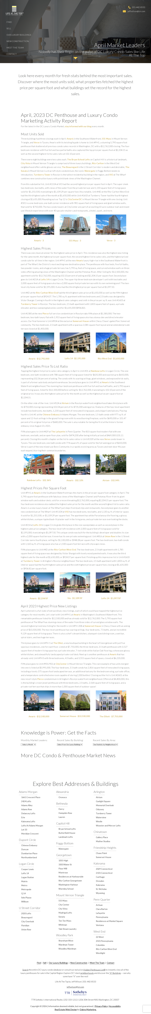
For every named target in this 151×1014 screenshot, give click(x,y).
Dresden (100, 881)
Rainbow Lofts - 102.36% (39, 480)
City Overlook (27, 921)
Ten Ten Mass (65, 921)
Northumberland (29, 857)
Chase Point (101, 853)
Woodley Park (64, 935)
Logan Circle (26, 863)
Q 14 (23, 893)
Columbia (100, 945)
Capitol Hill (62, 823)
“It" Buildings (115, 973)
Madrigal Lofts (65, 912)
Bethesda (62, 803)
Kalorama (99, 863)
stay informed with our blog (78, 126)
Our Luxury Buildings (18, 35)
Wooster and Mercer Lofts (108, 825)
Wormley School (66, 889)
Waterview (101, 817)
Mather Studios (103, 841)
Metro (24, 885)
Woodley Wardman (67, 948)
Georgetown (64, 855)
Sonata (62, 917)
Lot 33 (24, 829)
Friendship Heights (105, 847)
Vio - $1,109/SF (74, 598)
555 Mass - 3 (75, 240)
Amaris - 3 (39, 240)
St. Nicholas (101, 889)
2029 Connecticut (104, 869)
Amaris (70, 138)
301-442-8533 (138, 7)
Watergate (89, 171)
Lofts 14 (45, 279)
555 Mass (106, 138)
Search (25, 970)
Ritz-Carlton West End (47, 292)
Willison (25, 901)
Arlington (99, 791)
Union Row (110, 536)
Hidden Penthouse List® (94, 970)
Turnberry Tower (42, 174)
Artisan (99, 905)
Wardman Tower (66, 944)
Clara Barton (102, 909)
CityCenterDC (75, 199)
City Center (64, 904)
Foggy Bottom (64, 843)
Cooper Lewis (27, 869)
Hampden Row (65, 813)
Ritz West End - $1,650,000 (111, 358)
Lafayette (100, 913)
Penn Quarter (102, 899)
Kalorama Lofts (28, 821)
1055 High (63, 860)
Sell (8, 28)
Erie (23, 817)
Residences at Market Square (109, 921)
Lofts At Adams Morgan (32, 825)
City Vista (25, 163)
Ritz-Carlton (98, 163)
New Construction (17, 41)
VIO (111, 174)
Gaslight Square (103, 801)
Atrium (65, 403)
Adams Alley (26, 805)
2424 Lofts (26, 801)
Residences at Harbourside (71, 876)
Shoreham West (66, 940)
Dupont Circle (27, 840)
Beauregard (26, 917)
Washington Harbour (68, 884)
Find (9, 22)
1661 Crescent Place (30, 797)
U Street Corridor (30, 908)
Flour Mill (63, 868)
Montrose (63, 872)
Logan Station (27, 877)
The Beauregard (70, 167)
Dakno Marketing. (88, 1009)
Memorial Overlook (105, 805)
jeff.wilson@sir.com (136, 11)
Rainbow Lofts (98, 371)
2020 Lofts (26, 913)
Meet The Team (15, 47)
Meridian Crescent (30, 833)
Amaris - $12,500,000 (39, 716)
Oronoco (63, 797)
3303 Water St (65, 864)
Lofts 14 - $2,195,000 (75, 358)
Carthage (100, 877)
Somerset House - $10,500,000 (75, 716)
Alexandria (62, 791)
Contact (11, 54)
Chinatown (100, 831)
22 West (100, 937)
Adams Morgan (28, 791)
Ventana (100, 925)
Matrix (24, 881)
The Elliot (58, 643)
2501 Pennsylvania (104, 941)
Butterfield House (67, 833)
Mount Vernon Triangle (70, 895)
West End (99, 931)
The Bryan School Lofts (78, 159)
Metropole (26, 889)
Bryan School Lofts (67, 829)
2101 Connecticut (104, 873)
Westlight (100, 953)
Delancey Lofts (28, 813)
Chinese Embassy (51, 414)
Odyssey (100, 809)
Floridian (25, 925)
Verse (37, 142)
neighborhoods (87, 973)
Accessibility (115, 1006)
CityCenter (61, 664)
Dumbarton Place (29, 853)
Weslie (99, 821)
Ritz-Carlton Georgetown (70, 880)
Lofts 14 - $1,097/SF (111, 598)
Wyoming (100, 893)
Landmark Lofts (66, 837)
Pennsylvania (102, 917)
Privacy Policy (101, 1006)
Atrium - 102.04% (111, 480)
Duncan (25, 849)
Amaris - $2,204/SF (39, 598)
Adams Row (26, 809)
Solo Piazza (26, 897)
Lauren (62, 817)
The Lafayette (58, 431)
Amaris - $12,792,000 (39, 358)
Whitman (63, 925)
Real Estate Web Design (66, 1009)
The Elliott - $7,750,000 (111, 716)
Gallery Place (102, 837)
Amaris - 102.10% (75, 480)
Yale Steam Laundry (67, 929)
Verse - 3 (111, 240)
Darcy (61, 809)
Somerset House (81, 321)
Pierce (45, 313)
